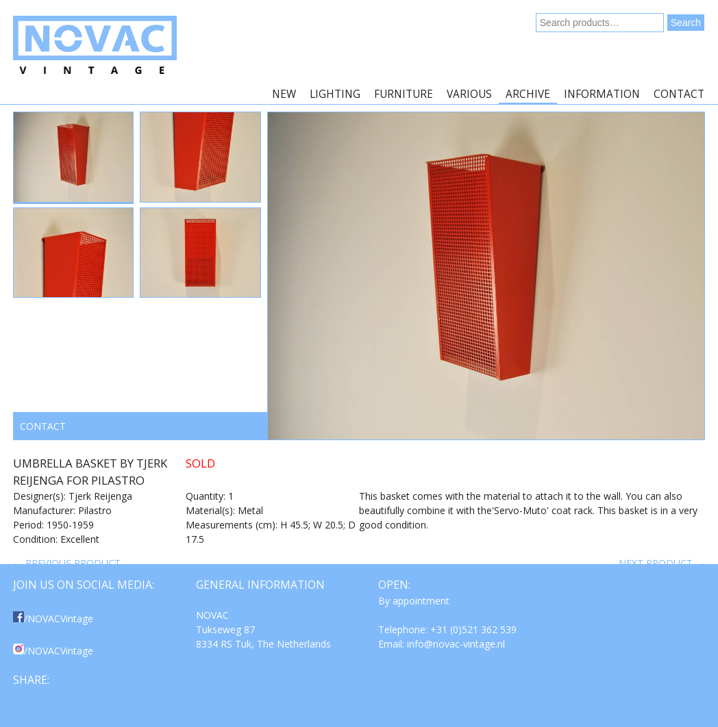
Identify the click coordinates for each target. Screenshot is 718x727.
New (284, 94)
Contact (679, 94)
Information (602, 94)
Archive (528, 94)
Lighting (335, 94)
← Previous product (67, 563)
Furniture (403, 94)
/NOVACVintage (53, 618)
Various (469, 94)
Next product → (662, 563)
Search (686, 22)
